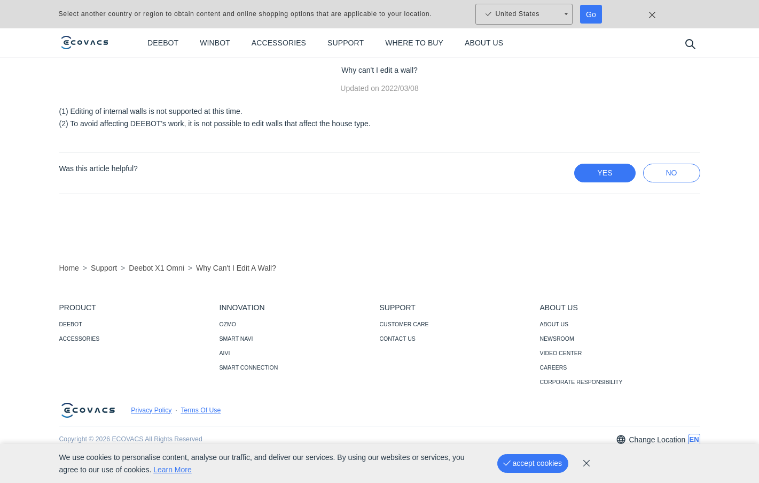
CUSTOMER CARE (404, 324)
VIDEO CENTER (561, 353)
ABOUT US (554, 324)
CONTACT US (398, 338)
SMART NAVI (236, 338)
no (671, 172)
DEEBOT (70, 324)
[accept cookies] (532, 463)
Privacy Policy (151, 410)
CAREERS (553, 367)
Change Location (650, 439)
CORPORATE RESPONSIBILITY (581, 382)
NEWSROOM (557, 338)
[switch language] (694, 440)
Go (591, 14)
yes (604, 172)
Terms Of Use (201, 410)
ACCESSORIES (79, 338)
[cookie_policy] (586, 463)
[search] (690, 43)
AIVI (225, 353)
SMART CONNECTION (249, 367)
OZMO (228, 324)
